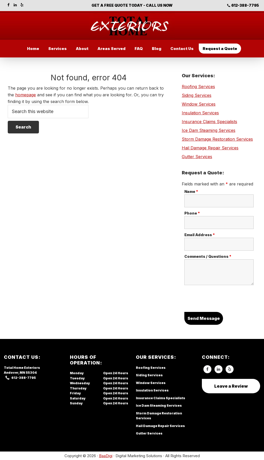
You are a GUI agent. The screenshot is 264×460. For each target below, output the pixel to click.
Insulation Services (200, 112)
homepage (25, 94)
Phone (192, 213)
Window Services (199, 104)
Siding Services (196, 95)
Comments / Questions (208, 256)
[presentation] (223, 299)
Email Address (199, 235)
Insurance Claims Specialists (209, 121)
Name (191, 191)
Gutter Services (197, 156)
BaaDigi (105, 455)
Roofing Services (198, 86)
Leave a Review (231, 386)
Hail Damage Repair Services (210, 147)
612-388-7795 (245, 5)
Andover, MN (14, 372)
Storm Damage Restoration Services (217, 139)
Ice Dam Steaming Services (208, 130)
